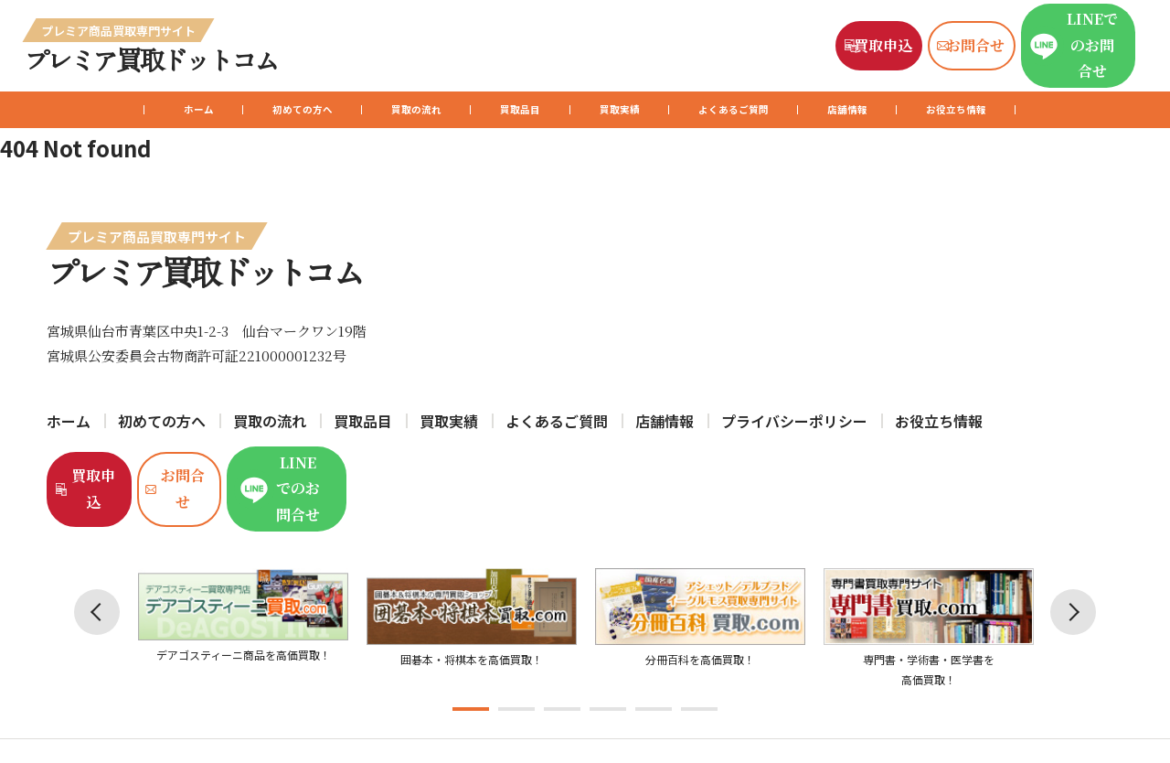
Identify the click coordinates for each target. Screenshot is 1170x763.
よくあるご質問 (760, 109)
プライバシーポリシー (794, 421)
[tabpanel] (243, 580)
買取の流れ (380, 109)
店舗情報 (899, 109)
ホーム (117, 109)
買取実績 (621, 109)
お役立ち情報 (1031, 109)
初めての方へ (241, 109)
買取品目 (504, 109)
